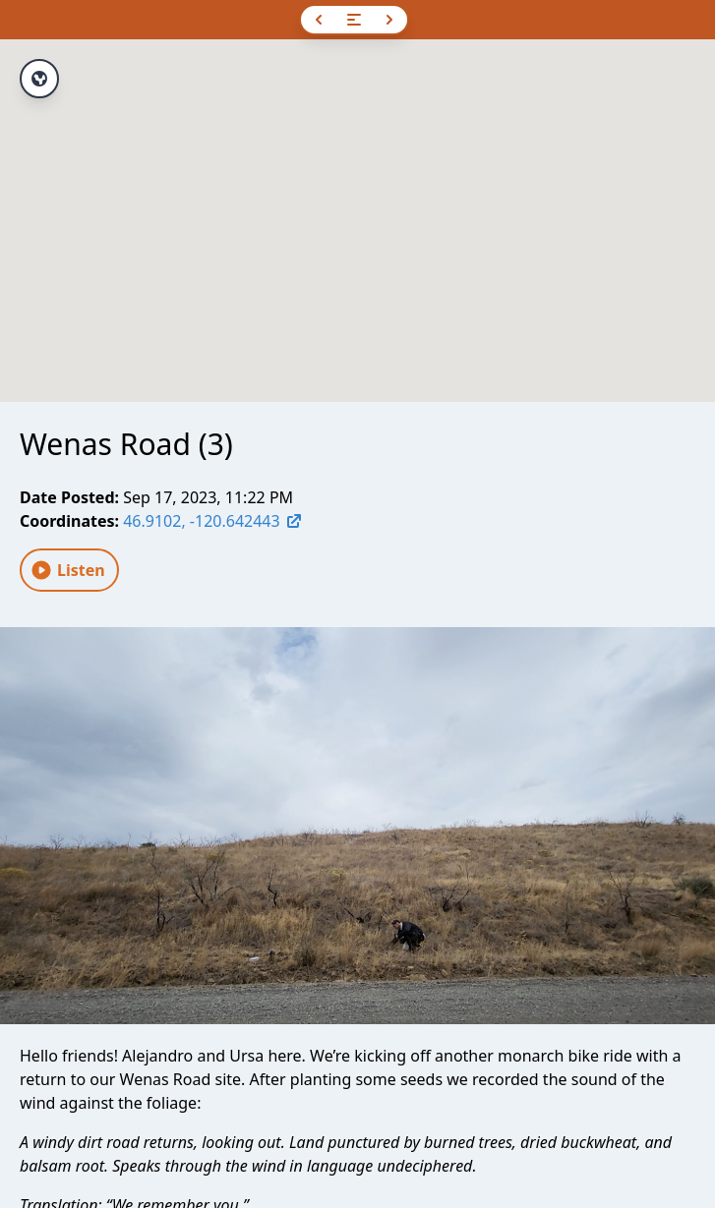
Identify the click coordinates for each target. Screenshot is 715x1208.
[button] (358, 202)
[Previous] (318, 19)
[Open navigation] (354, 19)
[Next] (389, 19)
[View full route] (39, 78)
